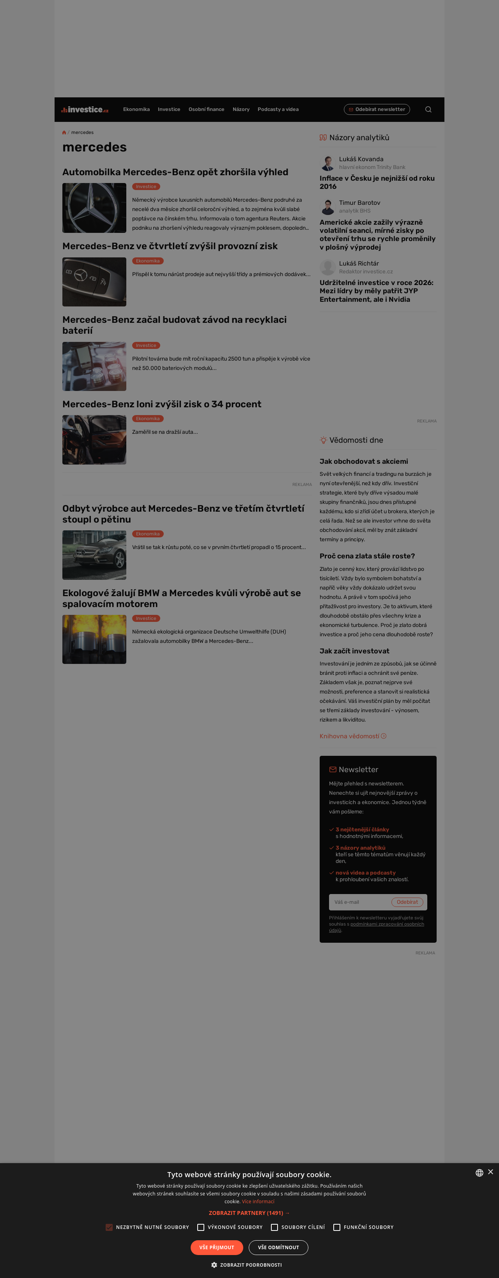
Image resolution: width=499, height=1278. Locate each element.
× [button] (490, 1172)
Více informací (258, 1201)
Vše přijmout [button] (217, 1247)
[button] (249, 1213)
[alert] (249, 639)
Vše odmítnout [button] (278, 1247)
